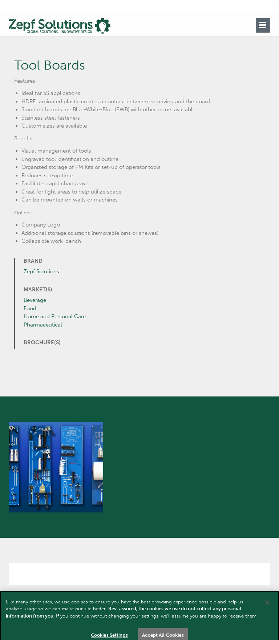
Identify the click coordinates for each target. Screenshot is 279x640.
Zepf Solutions (41, 271)
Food (30, 308)
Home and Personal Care (55, 316)
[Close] (267, 610)
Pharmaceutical (43, 324)
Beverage (35, 300)
